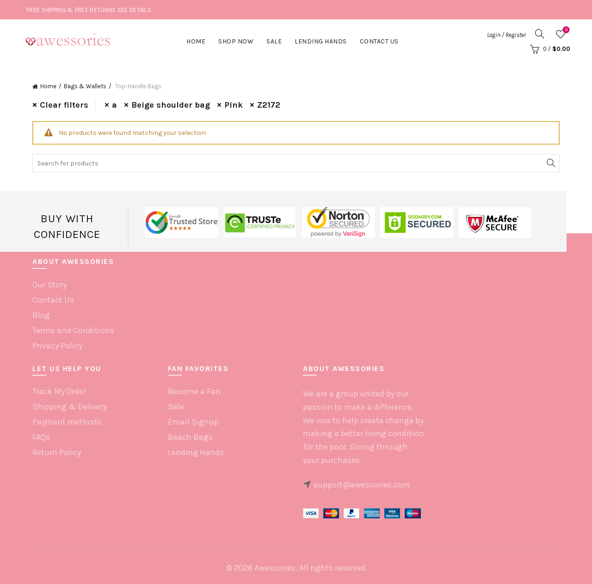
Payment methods (66, 422)
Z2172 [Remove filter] (268, 105)
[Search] (539, 34)
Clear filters (64, 105)
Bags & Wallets (85, 86)
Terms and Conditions (73, 330)
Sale (274, 41)
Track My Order (59, 391)
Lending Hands (196, 452)
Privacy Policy (57, 346)
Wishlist (565, 30)
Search (550, 163)
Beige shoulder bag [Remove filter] (170, 105)
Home (195, 41)
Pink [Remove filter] (233, 105)
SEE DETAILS (134, 9)
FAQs (41, 437)
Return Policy (56, 452)
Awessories (275, 568)
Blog (41, 315)
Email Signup (193, 422)
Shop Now (235, 41)
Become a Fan (194, 391)
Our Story (49, 285)
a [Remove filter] (114, 105)
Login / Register (506, 34)
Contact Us (379, 41)
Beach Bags (190, 437)
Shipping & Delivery (69, 407)
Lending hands (321, 41)
